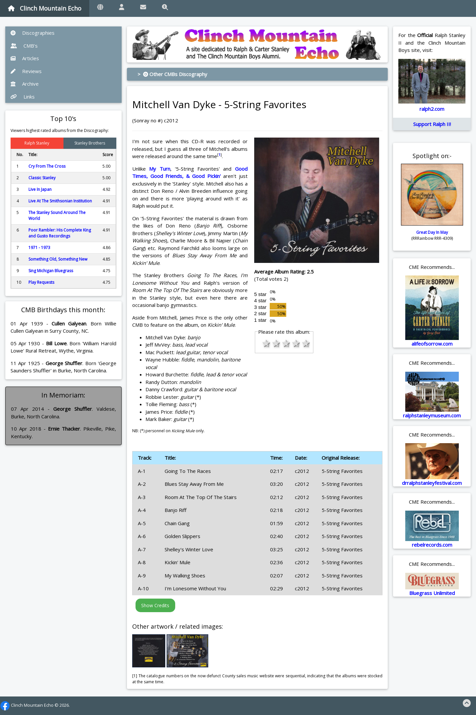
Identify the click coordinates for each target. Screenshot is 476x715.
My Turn (159, 168)
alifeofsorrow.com (432, 343)
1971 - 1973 (39, 247)
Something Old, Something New (57, 259)
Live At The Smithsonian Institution (60, 201)
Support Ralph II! (432, 124)
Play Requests (41, 282)
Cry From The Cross (46, 166)
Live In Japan (40, 189)
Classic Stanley (42, 178)
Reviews (26, 71)
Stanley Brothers (89, 143)
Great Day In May (432, 232)
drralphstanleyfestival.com (432, 483)
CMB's (24, 45)
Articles (25, 58)
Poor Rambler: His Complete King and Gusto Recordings (59, 233)
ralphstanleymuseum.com (432, 415)
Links (23, 96)
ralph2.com (431, 108)
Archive (25, 83)
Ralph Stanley (36, 143)
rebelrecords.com (432, 544)
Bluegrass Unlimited (432, 593)
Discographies (33, 32)
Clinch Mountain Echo (44, 8)
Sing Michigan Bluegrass (50, 270)
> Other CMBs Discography (172, 74)
